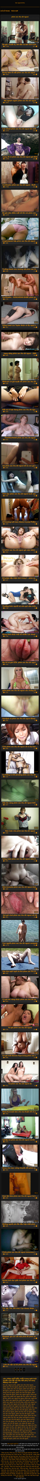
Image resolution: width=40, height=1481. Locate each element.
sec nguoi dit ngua (18, 1425)
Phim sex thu (5, 1452)
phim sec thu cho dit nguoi (19, 1410)
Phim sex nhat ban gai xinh (17, 1466)
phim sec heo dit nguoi (23, 1392)
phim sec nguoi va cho (26, 1400)
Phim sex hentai (10, 1473)
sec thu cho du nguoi (16, 1429)
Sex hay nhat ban (10, 1463)
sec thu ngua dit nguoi (24, 1431)
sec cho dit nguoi (8, 1421)
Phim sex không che (22, 1459)
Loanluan (27, 1463)
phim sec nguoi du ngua (16, 1398)
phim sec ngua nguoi (23, 1394)
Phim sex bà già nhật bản (25, 1452)
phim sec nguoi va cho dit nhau (13, 1402)
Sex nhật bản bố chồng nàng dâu (16, 1470)
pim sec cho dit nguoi (13, 1419)
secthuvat (16, 1433)
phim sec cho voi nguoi (14, 1389)
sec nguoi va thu (8, 1427)
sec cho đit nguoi (20, 1421)
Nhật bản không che (29, 1472)
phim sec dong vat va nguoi (18, 1390)
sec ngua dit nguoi (25, 1423)
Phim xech (20, 1464)
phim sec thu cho (19, 1408)
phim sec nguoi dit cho (17, 1396)
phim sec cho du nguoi (10, 1387)
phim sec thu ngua (21, 1415)
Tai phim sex (19, 1473)
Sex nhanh (12, 1459)
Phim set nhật (24, 1468)
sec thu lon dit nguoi (9, 1431)
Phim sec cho (34, 1463)
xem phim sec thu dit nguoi (21, 1436)
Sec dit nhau (27, 1464)
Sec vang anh (11, 1472)
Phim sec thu (18, 1454)
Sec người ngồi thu (13, 1443)
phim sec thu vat (12, 1417)
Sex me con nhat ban (16, 1461)
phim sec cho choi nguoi (25, 1385)
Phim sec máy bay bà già (31, 1475)
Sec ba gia (22, 1456)
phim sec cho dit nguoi (20, 1438)
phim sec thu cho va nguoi (23, 1412)
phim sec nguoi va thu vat (15, 1404)
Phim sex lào (19, 1472)
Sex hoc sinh (15, 1468)
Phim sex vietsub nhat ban (21, 1458)
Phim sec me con (30, 1456)
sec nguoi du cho (31, 1425)
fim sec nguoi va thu (9, 1385)
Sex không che (26, 1461)
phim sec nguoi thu (12, 1400)
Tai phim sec (7, 1468)
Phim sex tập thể (28, 1454)
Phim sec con (13, 1452)
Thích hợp (14, 11)
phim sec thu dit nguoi (23, 1413)
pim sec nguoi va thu (27, 1419)
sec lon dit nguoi (12, 1423)
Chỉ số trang (5, 11)
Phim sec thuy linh (18, 1475)
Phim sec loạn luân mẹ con (8, 1464)
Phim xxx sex (5, 1461)
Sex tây (7, 1466)
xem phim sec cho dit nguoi (15, 1435)
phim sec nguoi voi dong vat (18, 1406)
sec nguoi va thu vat (21, 1427)
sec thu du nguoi (29, 1429)
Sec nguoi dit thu (20, 3)
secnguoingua (7, 1433)
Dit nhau (11, 1458)
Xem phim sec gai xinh (30, 1473)
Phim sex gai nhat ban (11, 1456)
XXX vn (6, 1459)
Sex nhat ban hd (33, 1459)
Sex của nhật (19, 1463)
